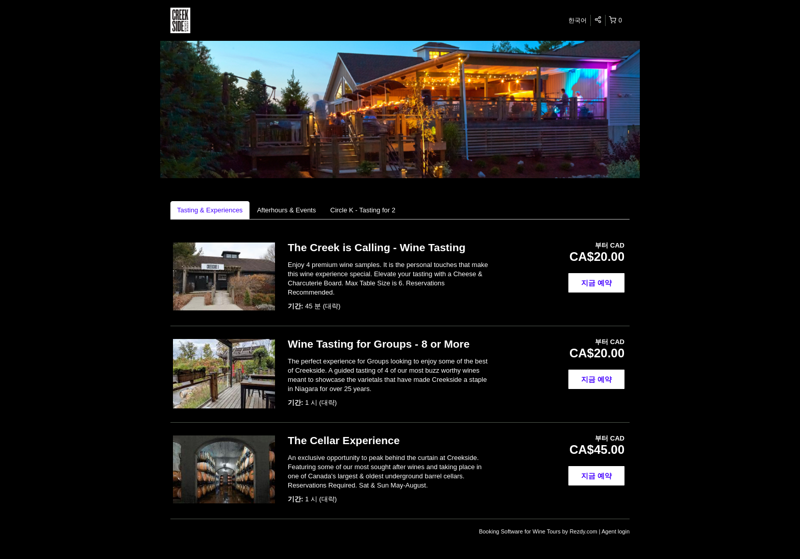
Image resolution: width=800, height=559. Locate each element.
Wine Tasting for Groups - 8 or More (378, 344)
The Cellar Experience (343, 440)
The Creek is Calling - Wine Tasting (376, 247)
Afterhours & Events (286, 210)
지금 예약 (596, 283)
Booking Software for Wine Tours (520, 531)
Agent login (616, 531)
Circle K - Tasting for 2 (362, 210)
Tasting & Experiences (210, 210)
